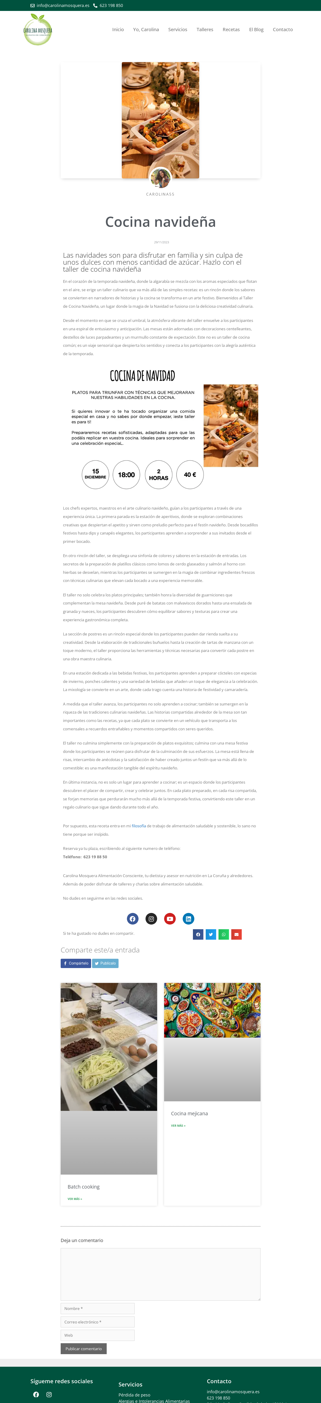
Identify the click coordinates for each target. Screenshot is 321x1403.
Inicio (118, 29)
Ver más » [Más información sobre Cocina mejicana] (178, 1126)
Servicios (177, 29)
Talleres (205, 29)
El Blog (256, 29)
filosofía (139, 825)
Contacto (283, 29)
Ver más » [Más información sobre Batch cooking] (75, 1199)
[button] (198, 934)
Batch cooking (83, 1186)
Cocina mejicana (189, 1113)
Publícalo (108, 963)
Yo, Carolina (146, 29)
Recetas (231, 29)
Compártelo (79, 963)
